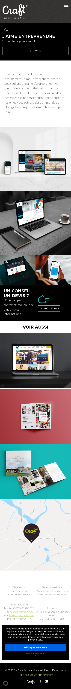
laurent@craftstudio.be (21, 615)
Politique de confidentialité (35, 675)
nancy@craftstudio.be (22, 611)
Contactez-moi (49, 308)
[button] (5, 683)
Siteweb (35, 51)
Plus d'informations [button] (35, 653)
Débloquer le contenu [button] (35, 647)
